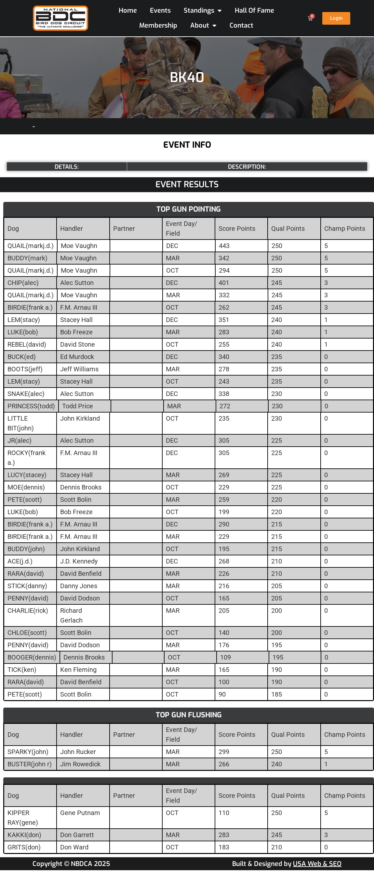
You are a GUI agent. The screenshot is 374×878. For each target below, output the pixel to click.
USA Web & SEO (317, 863)
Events (160, 10)
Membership (158, 25)
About (203, 25)
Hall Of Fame (254, 10)
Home (128, 10)
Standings (203, 10)
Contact (241, 25)
